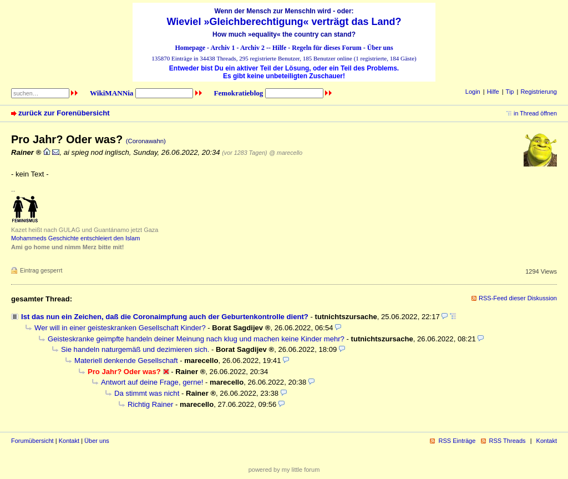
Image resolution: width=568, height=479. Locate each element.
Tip (510, 91)
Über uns (380, 48)
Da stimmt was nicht (146, 393)
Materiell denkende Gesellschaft (126, 360)
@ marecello (285, 152)
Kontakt (69, 440)
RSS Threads (507, 440)
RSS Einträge (456, 440)
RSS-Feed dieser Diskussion (518, 298)
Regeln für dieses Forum (326, 48)
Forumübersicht (32, 440)
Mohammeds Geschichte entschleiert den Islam (75, 238)
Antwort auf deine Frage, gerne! (152, 382)
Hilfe (279, 48)
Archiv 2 (252, 48)
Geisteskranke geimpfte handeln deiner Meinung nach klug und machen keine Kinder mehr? (196, 339)
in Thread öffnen (535, 113)
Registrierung (538, 91)
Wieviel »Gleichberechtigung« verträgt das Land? (284, 21)
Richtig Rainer (150, 404)
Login (472, 91)
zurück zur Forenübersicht (64, 113)
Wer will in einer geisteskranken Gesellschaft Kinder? (120, 328)
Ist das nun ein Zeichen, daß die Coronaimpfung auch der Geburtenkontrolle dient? (164, 316)
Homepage (190, 48)
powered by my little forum (284, 469)
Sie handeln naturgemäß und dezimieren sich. (135, 349)
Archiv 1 (222, 48)
